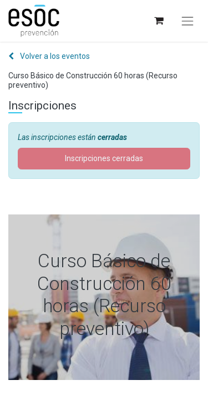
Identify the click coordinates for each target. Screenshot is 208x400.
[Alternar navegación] (187, 21)
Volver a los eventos (49, 56)
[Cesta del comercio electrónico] (158, 21)
